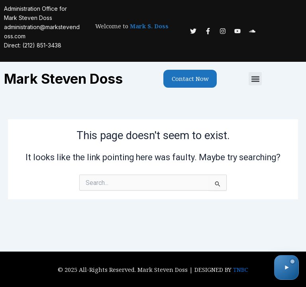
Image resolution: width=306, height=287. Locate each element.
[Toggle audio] (286, 267)
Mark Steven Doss (63, 79)
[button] (255, 78)
